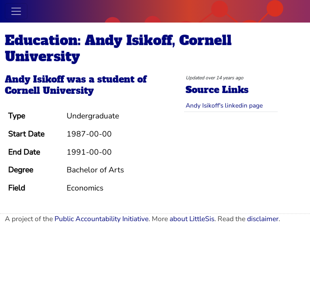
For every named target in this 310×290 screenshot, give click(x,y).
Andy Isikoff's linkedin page (224, 105)
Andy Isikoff (34, 79)
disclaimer (263, 219)
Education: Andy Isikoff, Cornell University (118, 48)
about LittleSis (192, 219)
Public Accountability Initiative (101, 219)
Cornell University (49, 90)
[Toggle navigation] (16, 11)
